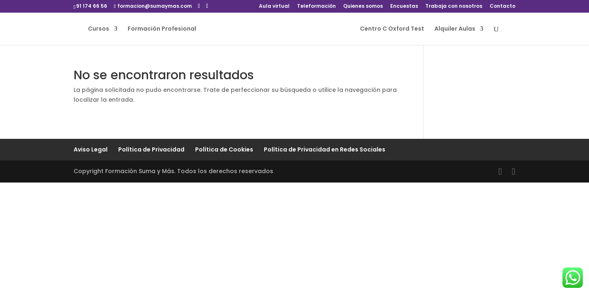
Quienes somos (363, 6)
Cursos (98, 29)
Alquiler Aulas (454, 29)
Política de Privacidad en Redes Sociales (324, 149)
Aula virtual (274, 6)
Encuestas (404, 6)
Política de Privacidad (151, 149)
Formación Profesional (162, 29)
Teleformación (316, 6)
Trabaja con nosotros (453, 6)
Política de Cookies (224, 149)
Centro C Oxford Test (392, 29)
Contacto (502, 6)
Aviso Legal (91, 149)
